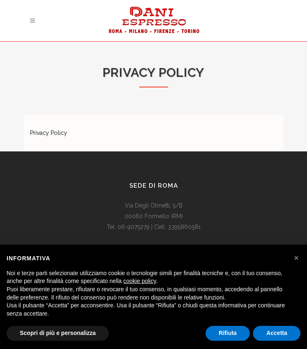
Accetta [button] (276, 333)
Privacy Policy (48, 133)
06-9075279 (133, 227)
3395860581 (184, 227)
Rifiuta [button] (228, 333)
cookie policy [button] (139, 281)
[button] (296, 257)
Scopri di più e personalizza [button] (58, 333)
